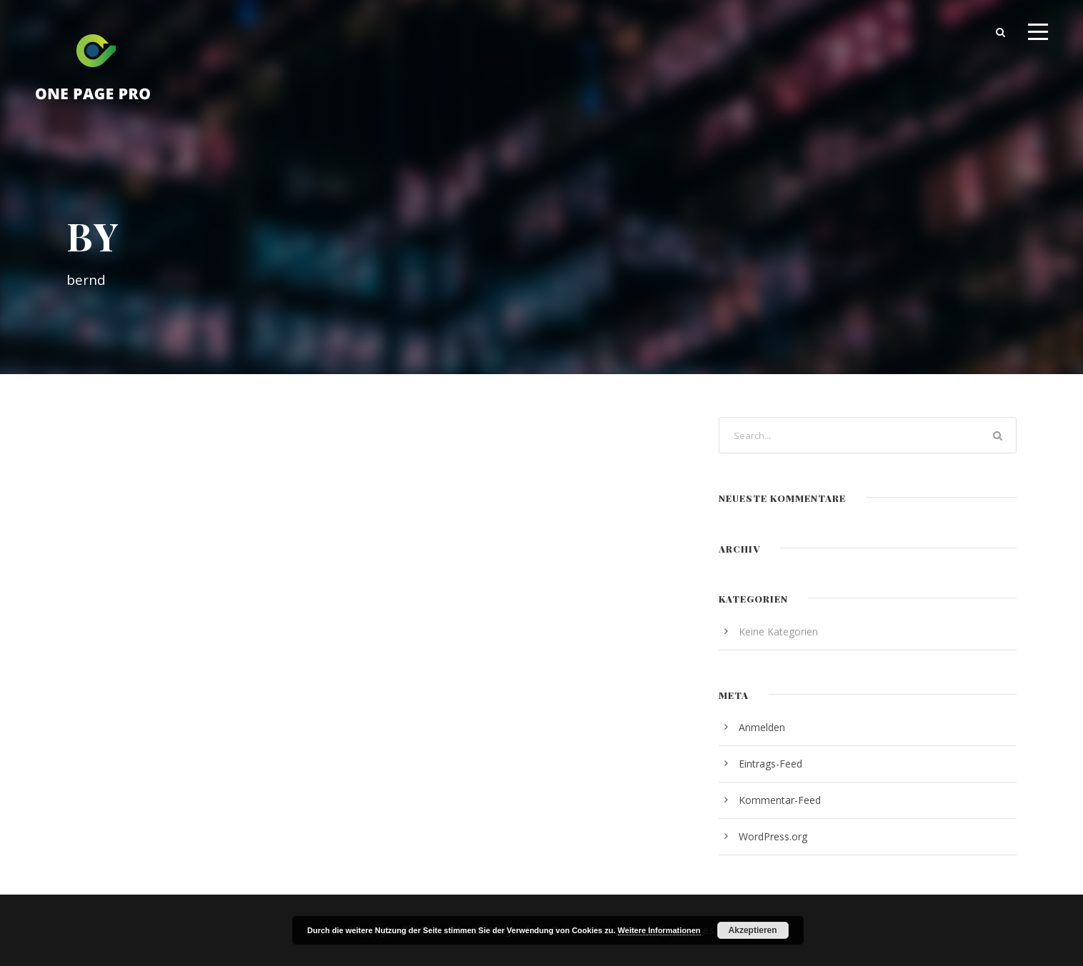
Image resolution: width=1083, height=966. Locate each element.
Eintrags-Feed (770, 763)
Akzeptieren (753, 930)
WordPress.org (773, 836)
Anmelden (762, 727)
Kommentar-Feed (780, 800)
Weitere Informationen (659, 930)
